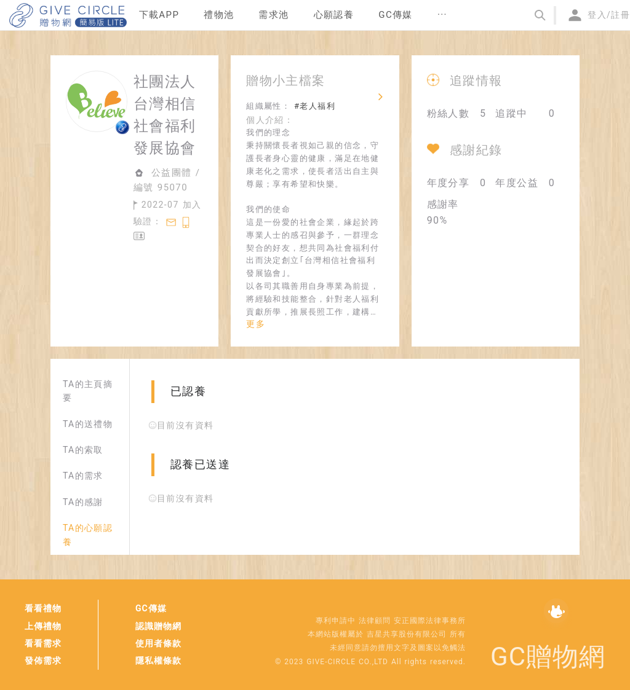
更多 (255, 324)
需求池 (273, 14)
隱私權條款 (158, 660)
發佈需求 (43, 660)
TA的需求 (83, 475)
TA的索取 (83, 450)
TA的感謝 (83, 502)
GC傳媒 (151, 608)
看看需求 (43, 643)
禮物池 (219, 14)
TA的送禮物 (88, 424)
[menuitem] (159, 15)
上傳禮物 (43, 626)
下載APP (159, 14)
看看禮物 (43, 608)
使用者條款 (158, 643)
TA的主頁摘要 (88, 390)
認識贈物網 (158, 626)
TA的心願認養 (88, 534)
